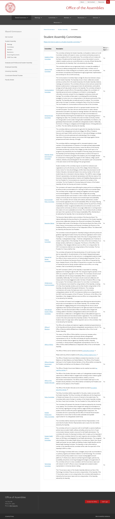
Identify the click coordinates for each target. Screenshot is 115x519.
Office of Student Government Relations (49, 364)
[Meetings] (38, 17)
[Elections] (96, 17)
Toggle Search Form (108, 2)
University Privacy (9, 516)
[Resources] (57, 22)
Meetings (9, 44)
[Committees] (52, 17)
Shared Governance (13, 31)
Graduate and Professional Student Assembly (18, 63)
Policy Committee (49, 397)
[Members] (67, 17)
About (82, 2)
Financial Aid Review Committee (48, 259)
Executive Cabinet (49, 223)
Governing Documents (13, 55)
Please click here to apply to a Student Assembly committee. (62, 42)
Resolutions (10, 52)
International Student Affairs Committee (49, 312)
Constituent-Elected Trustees (14, 75)
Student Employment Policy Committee (49, 415)
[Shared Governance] (21, 17)
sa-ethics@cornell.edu (88, 351)
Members (9, 49)
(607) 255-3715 (13, 506)
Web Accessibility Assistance (102, 516)
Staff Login (105, 502)
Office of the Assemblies (85, 7)
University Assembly (11, 71)
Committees (10, 47)
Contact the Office (92, 502)
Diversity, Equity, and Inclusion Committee (49, 157)
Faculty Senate (9, 80)
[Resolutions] (81, 17)
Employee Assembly (11, 67)
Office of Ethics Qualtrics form (89, 355)
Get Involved (91, 2)
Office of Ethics (49, 344)
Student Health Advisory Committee (49, 438)
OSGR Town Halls (11, 57)
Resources (101, 2)
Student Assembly (10, 41)
